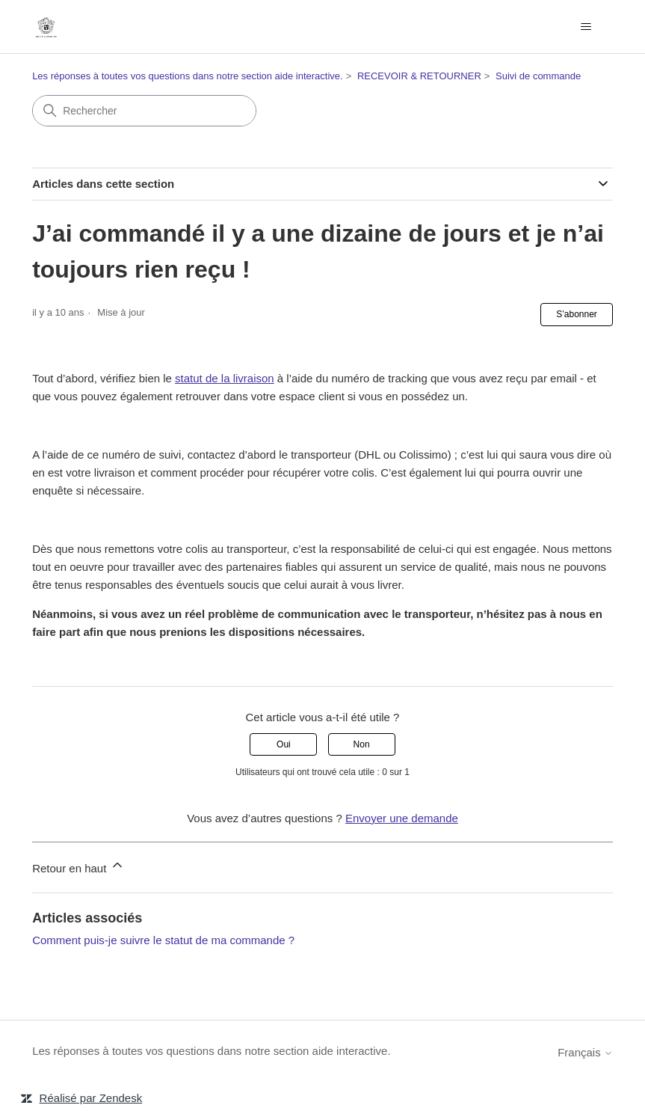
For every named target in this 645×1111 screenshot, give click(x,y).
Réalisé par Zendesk (91, 1098)
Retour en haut (78, 866)
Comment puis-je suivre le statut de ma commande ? (163, 940)
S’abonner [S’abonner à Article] (576, 314)
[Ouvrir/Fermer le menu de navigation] (586, 27)
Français (585, 1052)
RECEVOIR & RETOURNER (419, 76)
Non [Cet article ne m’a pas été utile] (362, 744)
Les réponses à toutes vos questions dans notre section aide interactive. (187, 76)
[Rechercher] (144, 111)
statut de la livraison (224, 378)
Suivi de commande (538, 76)
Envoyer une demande (401, 818)
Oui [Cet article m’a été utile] (284, 744)
